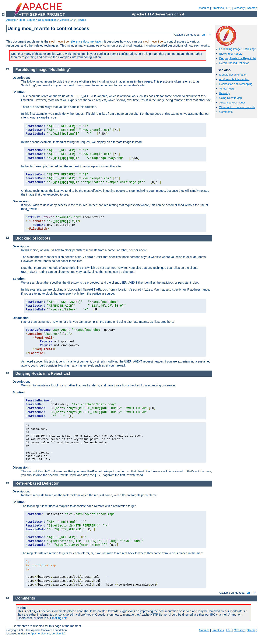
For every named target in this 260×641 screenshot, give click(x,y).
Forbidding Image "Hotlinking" (237, 49)
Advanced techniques (232, 102)
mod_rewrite (59, 41)
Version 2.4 (67, 19)
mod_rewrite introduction (234, 79)
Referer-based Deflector (234, 63)
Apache (11, 19)
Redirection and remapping (235, 83)
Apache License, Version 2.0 (47, 633)
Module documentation (233, 74)
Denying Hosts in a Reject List (237, 58)
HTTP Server (27, 19)
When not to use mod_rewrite (237, 107)
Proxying (224, 93)
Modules (204, 8)
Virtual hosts (226, 88)
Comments (226, 111)
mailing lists (59, 618)
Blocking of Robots (230, 53)
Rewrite (81, 19)
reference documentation (86, 41)
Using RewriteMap (230, 97)
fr (210, 34)
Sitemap (252, 8)
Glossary (239, 8)
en (203, 34)
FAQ (229, 8)
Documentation (47, 19)
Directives (218, 8)
